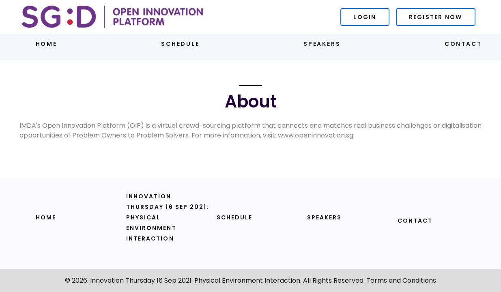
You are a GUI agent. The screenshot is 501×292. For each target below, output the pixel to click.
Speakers (321, 44)
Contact (463, 44)
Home (46, 44)
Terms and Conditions (401, 280)
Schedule (180, 44)
